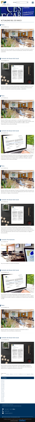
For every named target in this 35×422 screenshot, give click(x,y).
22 (24, 374)
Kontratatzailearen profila (15, 417)
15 (15, 374)
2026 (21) (2, 380)
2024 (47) (2, 383)
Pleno (2, 25)
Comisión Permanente (8, 239)
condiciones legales (14, 420)
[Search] (22, 2)
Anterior (11, 374)
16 (16, 374)
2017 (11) (2, 392)
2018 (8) (2, 391)
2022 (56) (2, 385)
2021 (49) (2, 387)
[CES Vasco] (6, 3)
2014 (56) (2, 396)
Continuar (22, 420)
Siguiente (28, 374)
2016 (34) (2, 393)
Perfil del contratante (6, 417)
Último (32, 374)
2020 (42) (2, 388)
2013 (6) (2, 397)
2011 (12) (2, 400)
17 (17, 374)
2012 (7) (2, 399)
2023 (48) (2, 384)
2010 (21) (2, 401)
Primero (7, 374)
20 (22, 374)
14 (13, 374)
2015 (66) (2, 395)
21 (23, 374)
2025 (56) (2, 381)
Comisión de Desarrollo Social (10, 58)
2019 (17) (2, 389)
